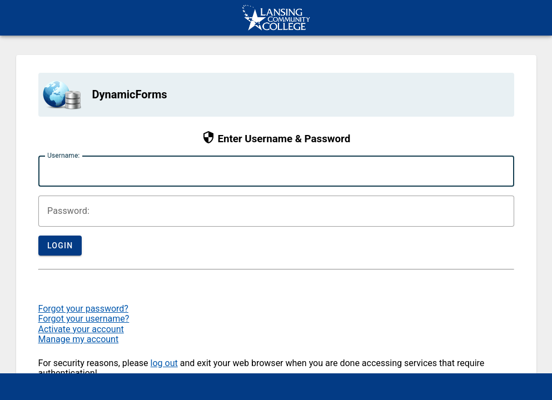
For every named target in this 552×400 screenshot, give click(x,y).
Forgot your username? (84, 318)
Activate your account (81, 329)
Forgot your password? (83, 308)
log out (164, 363)
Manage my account (78, 339)
